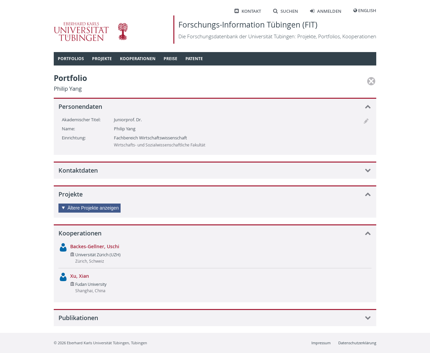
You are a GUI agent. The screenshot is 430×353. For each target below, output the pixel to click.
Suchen (285, 11)
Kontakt (247, 11)
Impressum (321, 342)
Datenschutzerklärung (357, 342)
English (367, 10)
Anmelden (325, 11)
